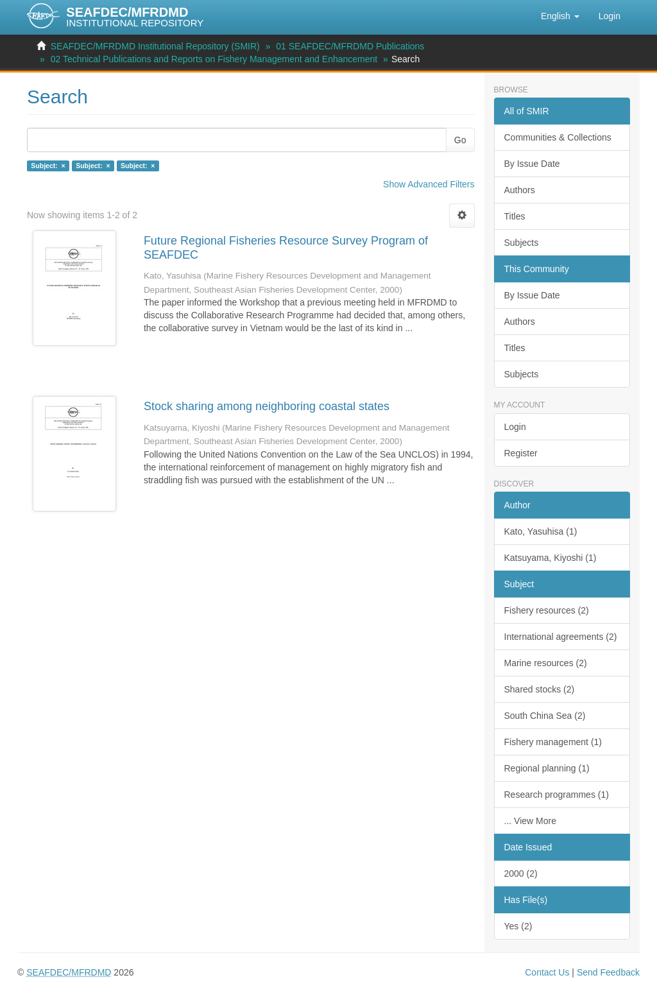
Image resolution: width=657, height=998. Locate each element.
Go (460, 140)
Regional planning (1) (547, 768)
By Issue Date (532, 164)
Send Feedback (608, 972)
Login (515, 427)
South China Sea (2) (545, 715)
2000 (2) (521, 873)
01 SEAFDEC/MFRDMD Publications (350, 46)
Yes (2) (518, 926)
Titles (514, 216)
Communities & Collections (557, 137)
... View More (530, 821)
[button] (560, 16)
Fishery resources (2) (546, 610)
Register (521, 453)
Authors (519, 190)
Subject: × (48, 165)
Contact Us (547, 972)
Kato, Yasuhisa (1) (540, 531)
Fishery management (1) (553, 742)
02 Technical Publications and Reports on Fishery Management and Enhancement (214, 59)
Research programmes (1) (556, 794)
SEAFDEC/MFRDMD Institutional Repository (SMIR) (155, 46)
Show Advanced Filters (428, 184)
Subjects (521, 242)
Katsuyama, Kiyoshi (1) (550, 558)
